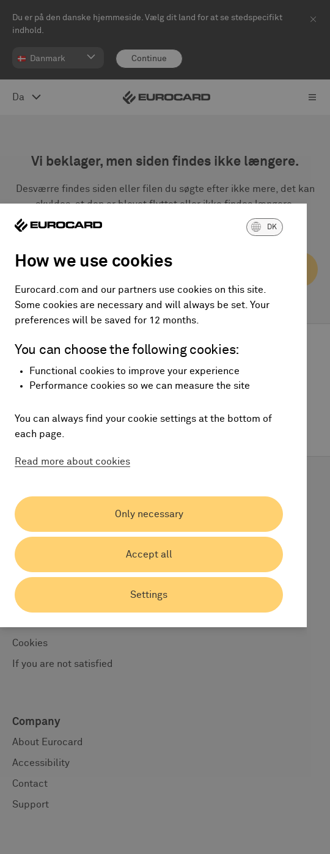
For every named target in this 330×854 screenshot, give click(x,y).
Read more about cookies (72, 461)
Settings (148, 595)
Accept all (149, 554)
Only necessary (149, 514)
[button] (264, 226)
